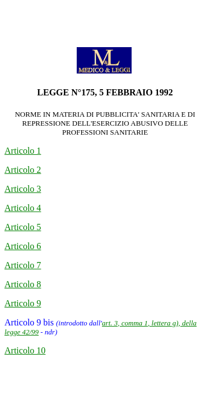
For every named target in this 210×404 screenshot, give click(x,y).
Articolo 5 (22, 227)
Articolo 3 (22, 189)
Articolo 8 (22, 284)
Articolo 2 (22, 170)
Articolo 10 (24, 350)
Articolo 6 (22, 246)
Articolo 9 (22, 303)
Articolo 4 (22, 208)
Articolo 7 (22, 265)
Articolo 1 (22, 150)
